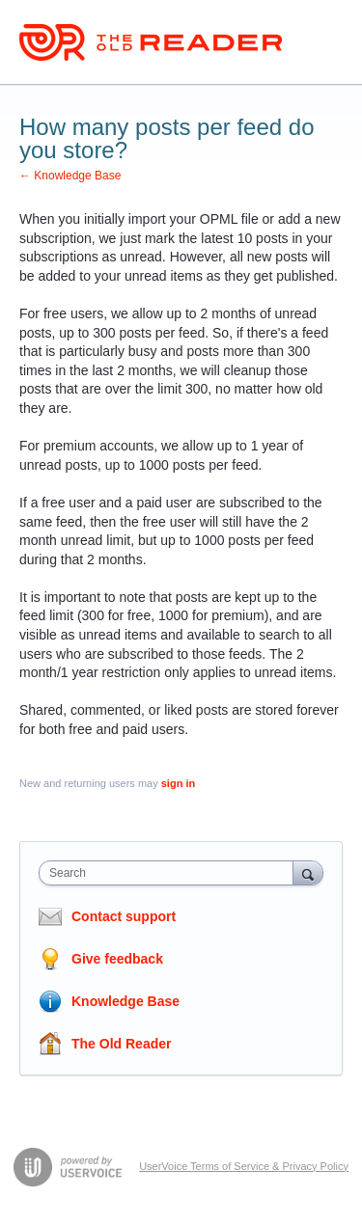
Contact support (123, 916)
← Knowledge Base (70, 175)
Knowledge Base (125, 1001)
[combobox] (170, 873)
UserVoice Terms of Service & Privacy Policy (243, 1166)
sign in (178, 783)
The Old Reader (121, 1043)
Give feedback (117, 958)
